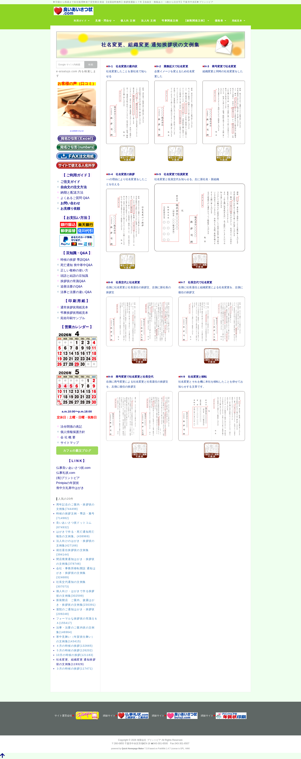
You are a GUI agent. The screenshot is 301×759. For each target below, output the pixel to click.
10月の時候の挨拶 (74, 654)
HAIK (187, 749)
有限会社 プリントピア (149, 740)
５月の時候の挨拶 (74, 650)
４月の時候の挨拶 (74, 645)
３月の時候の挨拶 (74, 668)
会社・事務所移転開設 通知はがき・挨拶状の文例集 (76, 573)
